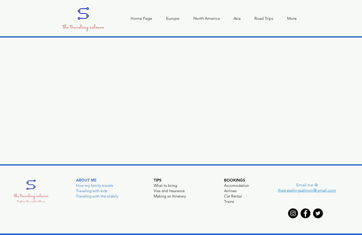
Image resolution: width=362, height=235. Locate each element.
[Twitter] (318, 213)
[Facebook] (305, 213)
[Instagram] (293, 213)
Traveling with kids (91, 190)
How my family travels (94, 185)
